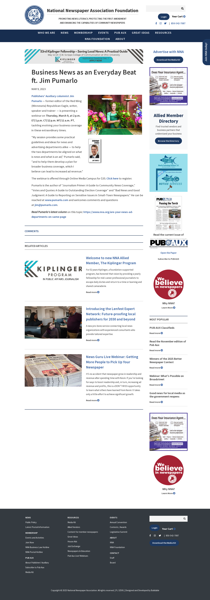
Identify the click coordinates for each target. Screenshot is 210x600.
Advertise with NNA (168, 51)
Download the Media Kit (168, 59)
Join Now (29, 542)
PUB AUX (120, 33)
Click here (112, 178)
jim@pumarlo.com (46, 205)
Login (164, 16)
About (120, 39)
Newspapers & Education (79, 551)
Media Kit (29, 572)
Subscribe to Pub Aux (34, 567)
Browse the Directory (168, 140)
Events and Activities (34, 537)
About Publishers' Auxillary (37, 562)
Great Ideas (140, 33)
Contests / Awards (118, 527)
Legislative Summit (118, 532)
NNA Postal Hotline (34, 552)
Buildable (155, 590)
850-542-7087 (172, 535)
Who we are (46, 33)
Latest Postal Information (37, 527)
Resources (163, 33)
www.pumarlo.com (56, 200)
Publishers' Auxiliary (43, 96)
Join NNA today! (206, 52)
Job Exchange (74, 546)
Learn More (168, 307)
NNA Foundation (97, 39)
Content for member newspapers (83, 532)
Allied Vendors (74, 527)
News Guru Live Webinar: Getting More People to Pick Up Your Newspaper (112, 362)
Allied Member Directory (168, 118)
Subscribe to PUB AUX (168, 258)
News (65, 33)
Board (113, 562)
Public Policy (31, 522)
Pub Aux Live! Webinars (78, 556)
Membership (83, 33)
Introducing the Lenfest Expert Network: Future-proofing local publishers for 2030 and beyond (111, 313)
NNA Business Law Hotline (37, 547)
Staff (112, 557)
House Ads (72, 541)
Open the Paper (168, 252)
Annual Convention (118, 522)
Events (103, 33)
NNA (112, 542)
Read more (92, 292)
